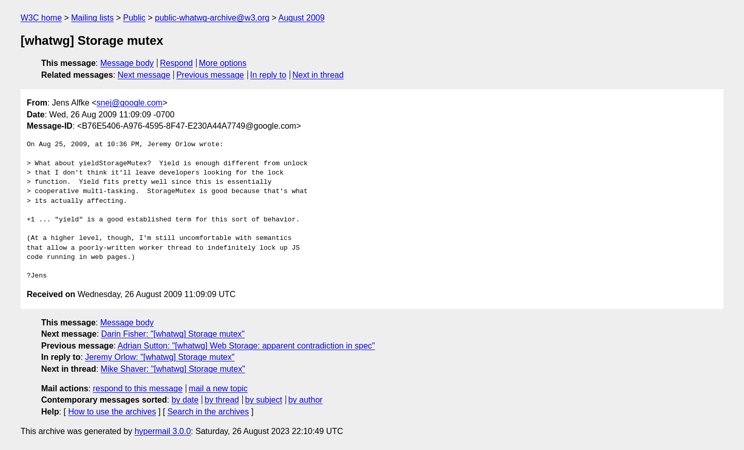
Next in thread (318, 75)
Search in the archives (208, 411)
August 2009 (301, 17)
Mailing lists (92, 17)
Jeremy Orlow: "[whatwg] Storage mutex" (160, 357)
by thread (222, 399)
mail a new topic (218, 388)
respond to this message (137, 388)
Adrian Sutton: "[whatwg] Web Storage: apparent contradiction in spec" (246, 345)
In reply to (268, 75)
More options (223, 63)
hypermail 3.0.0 (162, 431)
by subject (263, 399)
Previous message (210, 75)
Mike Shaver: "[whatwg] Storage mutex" (173, 369)
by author (305, 399)
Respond (176, 63)
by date (184, 399)
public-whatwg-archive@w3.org (212, 17)
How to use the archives (112, 411)
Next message (144, 75)
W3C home (41, 17)
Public (134, 17)
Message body (127, 63)
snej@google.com (130, 102)
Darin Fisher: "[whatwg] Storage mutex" (173, 334)
